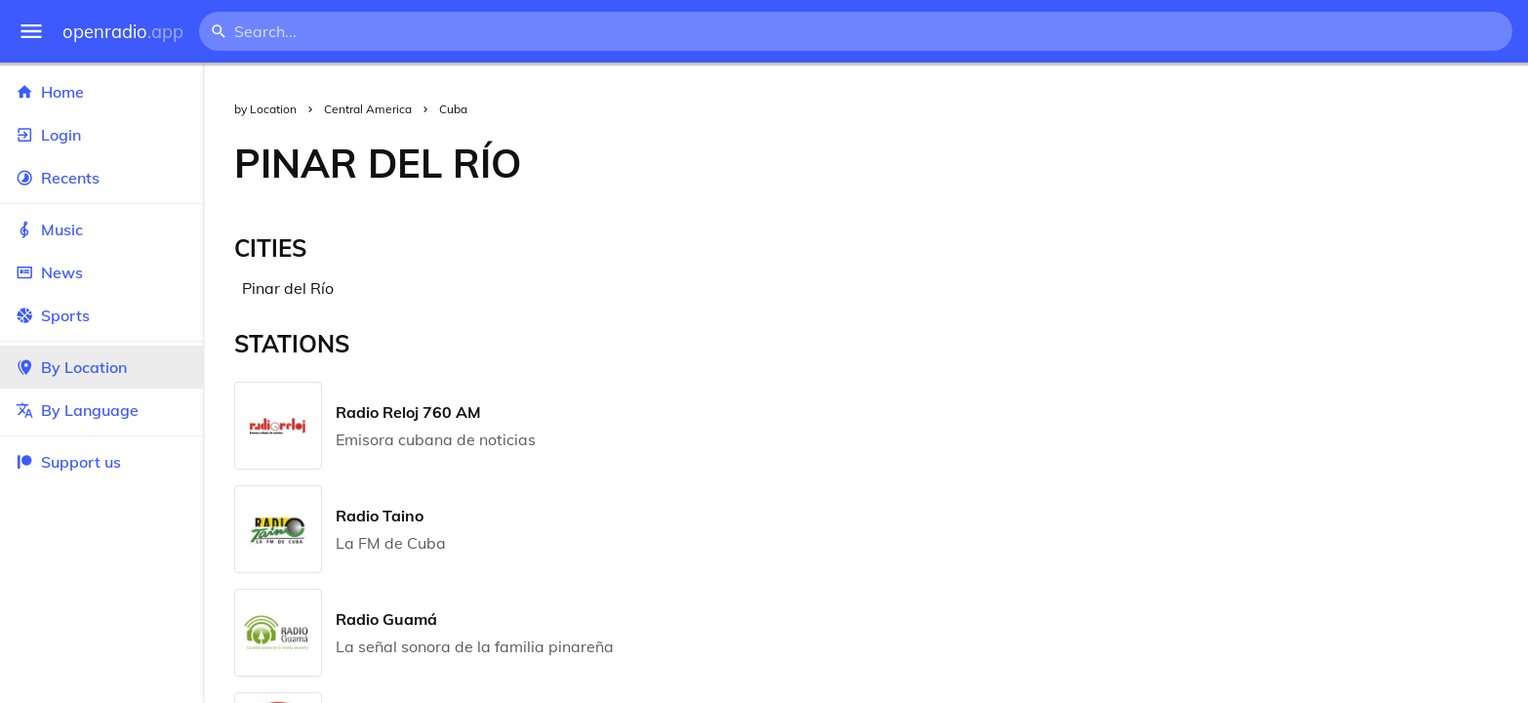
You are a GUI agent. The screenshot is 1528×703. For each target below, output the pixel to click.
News (101, 272)
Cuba (453, 109)
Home (101, 91)
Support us (68, 462)
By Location (101, 367)
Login (101, 134)
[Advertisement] (1040, 163)
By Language (101, 410)
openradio (122, 32)
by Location (265, 109)
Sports (101, 315)
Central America (368, 109)
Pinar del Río (288, 288)
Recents (101, 177)
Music (101, 229)
